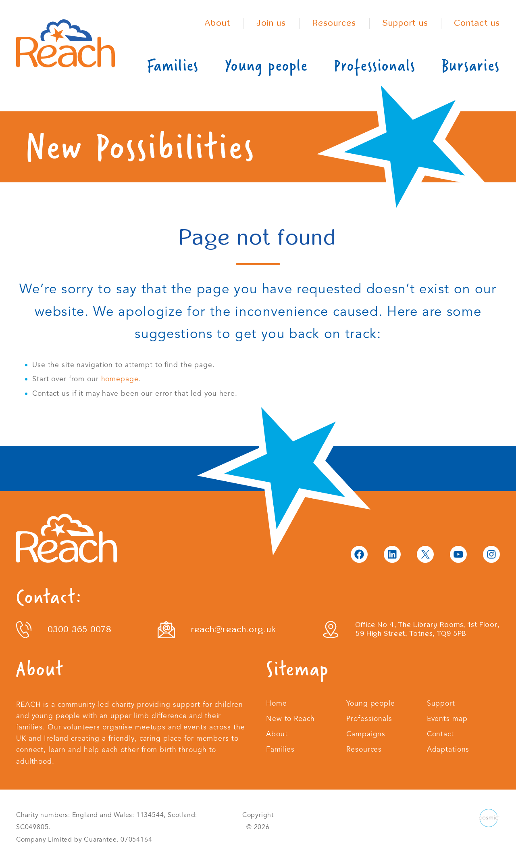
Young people (266, 65)
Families (173, 65)
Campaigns (365, 733)
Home (276, 703)
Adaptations (448, 749)
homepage (120, 378)
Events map (447, 718)
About (217, 23)
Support (441, 703)
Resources (334, 23)
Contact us (477, 23)
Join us (271, 23)
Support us (405, 23)
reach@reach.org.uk (233, 629)
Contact (440, 733)
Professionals (375, 65)
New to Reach (290, 718)
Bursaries (470, 65)
